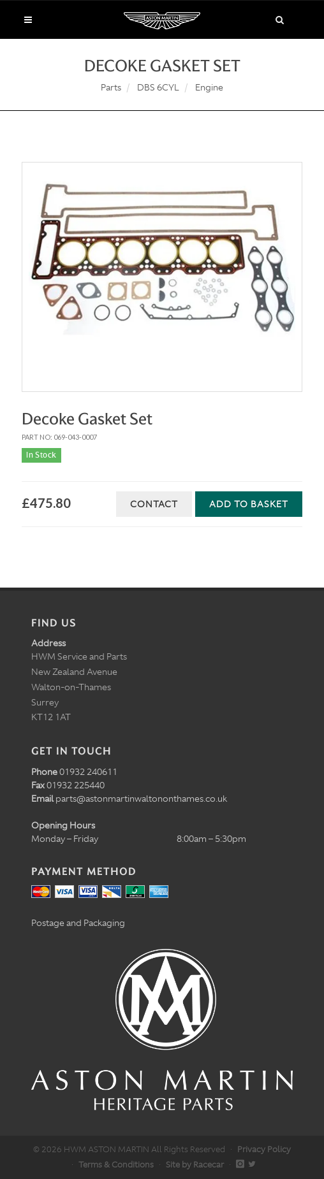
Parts (111, 87)
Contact (154, 504)
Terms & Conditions (116, 1164)
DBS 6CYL (158, 87)
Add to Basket (248, 504)
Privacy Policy (264, 1149)
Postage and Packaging (78, 923)
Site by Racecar (195, 1164)
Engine (209, 87)
